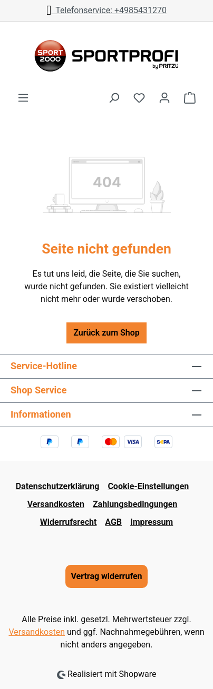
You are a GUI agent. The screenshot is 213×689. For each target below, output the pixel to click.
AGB (113, 522)
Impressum (151, 522)
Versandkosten (55, 504)
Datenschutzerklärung (58, 486)
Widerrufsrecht (68, 522)
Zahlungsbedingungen (135, 504)
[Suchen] (114, 97)
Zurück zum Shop (106, 333)
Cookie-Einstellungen (148, 486)
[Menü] (23, 97)
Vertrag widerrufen (106, 576)
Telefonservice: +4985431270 (106, 10)
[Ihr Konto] (164, 97)
